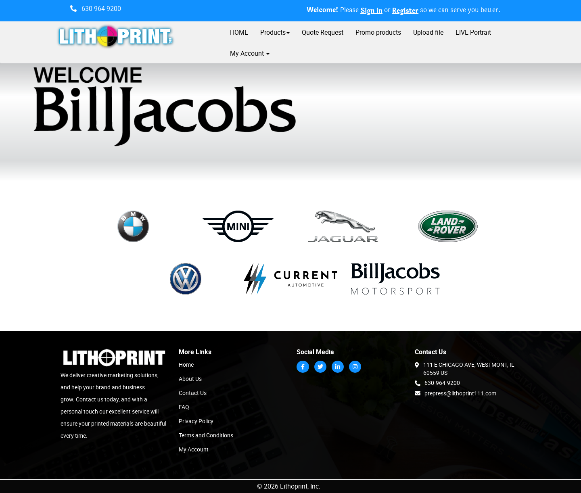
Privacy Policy (196, 421)
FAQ (184, 407)
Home (186, 364)
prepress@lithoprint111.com (455, 393)
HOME (239, 32)
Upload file (428, 32)
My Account (194, 449)
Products (275, 32)
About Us (190, 378)
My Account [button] (250, 53)
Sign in (371, 11)
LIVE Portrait (473, 32)
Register (405, 11)
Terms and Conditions (206, 435)
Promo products (378, 32)
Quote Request (322, 32)
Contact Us (193, 393)
